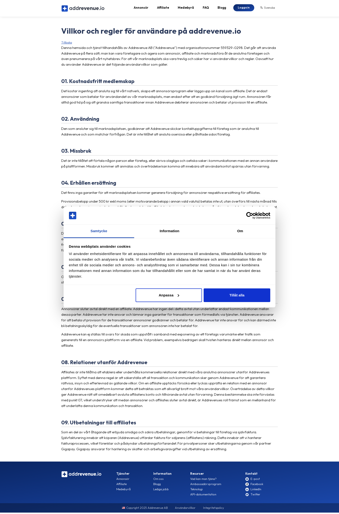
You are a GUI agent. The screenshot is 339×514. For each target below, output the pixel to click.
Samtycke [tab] (99, 231)
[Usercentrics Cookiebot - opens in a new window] (249, 215)
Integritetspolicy (213, 509)
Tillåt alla (236, 295)
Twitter (255, 496)
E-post (255, 480)
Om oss (158, 480)
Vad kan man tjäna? (203, 480)
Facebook (256, 486)
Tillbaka (66, 44)
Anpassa (169, 295)
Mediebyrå (186, 8)
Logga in (244, 8)
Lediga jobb (161, 491)
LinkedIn (255, 491)
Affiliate (163, 8)
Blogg (222, 8)
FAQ (206, 8)
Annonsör (141, 8)
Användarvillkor (185, 509)
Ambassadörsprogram (205, 486)
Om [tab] (240, 231)
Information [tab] (169, 231)
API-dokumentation (203, 496)
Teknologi (196, 491)
